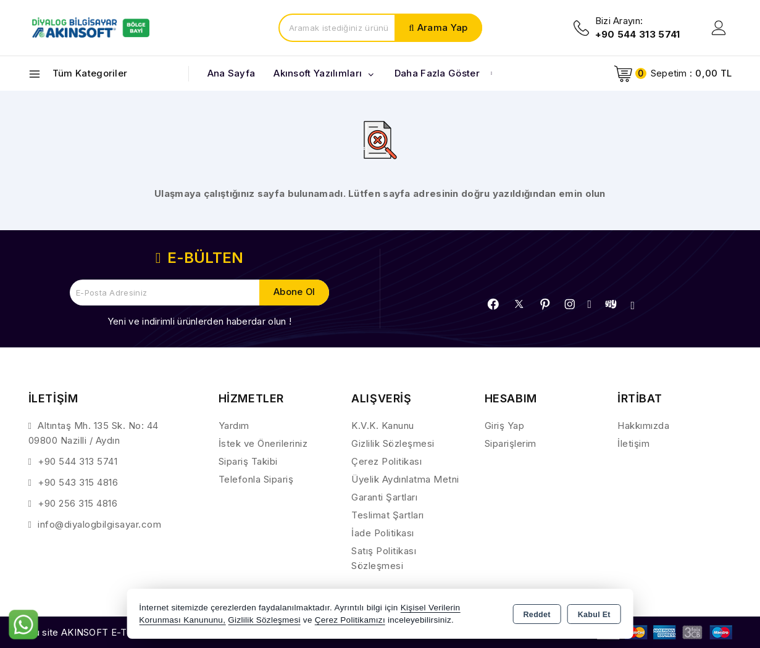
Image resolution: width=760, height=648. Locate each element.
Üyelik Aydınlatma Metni (405, 479)
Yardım (234, 425)
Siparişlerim (511, 443)
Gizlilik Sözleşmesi (393, 443)
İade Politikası (382, 533)
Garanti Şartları (384, 497)
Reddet (537, 614)
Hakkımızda (643, 425)
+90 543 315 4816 (78, 482)
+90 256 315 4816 (77, 503)
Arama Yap (442, 27)
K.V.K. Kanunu (382, 425)
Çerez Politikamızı (350, 620)
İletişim (633, 443)
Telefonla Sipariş (256, 479)
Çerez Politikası (386, 461)
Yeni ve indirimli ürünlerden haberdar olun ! (199, 321)
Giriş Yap (505, 425)
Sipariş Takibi (248, 461)
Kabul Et (594, 614)
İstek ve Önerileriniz (263, 443)
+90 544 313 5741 (77, 461)
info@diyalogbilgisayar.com (99, 524)
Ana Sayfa (231, 73)
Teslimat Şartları (387, 515)
